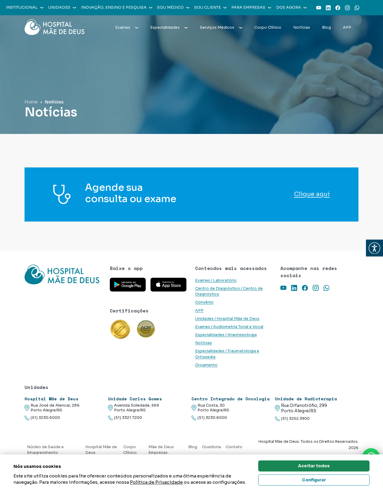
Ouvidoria (211, 447)
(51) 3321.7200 (125, 417)
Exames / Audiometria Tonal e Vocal (229, 326)
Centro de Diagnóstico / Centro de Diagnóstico (229, 291)
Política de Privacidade (156, 482)
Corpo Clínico (267, 27)
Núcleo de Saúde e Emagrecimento (45, 450)
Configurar (314, 480)
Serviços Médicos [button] (221, 27)
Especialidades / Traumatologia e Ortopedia (227, 354)
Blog (326, 27)
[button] (374, 248)
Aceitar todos (314, 465)
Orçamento (206, 365)
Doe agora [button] (291, 7)
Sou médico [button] (173, 7)
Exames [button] (126, 27)
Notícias (301, 27)
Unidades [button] (62, 7)
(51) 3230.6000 (42, 417)
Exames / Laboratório (216, 280)
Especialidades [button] (169, 27)
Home (31, 102)
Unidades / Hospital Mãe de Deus (227, 318)
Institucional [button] (24, 7)
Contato (234, 447)
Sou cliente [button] (210, 7)
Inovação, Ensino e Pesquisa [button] (116, 7)
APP (347, 27)
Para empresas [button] (251, 7)
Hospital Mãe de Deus (101, 450)
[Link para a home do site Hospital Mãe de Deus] (64, 274)
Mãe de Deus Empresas (161, 450)
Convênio (204, 302)
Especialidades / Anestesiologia (226, 334)
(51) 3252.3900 (292, 418)
